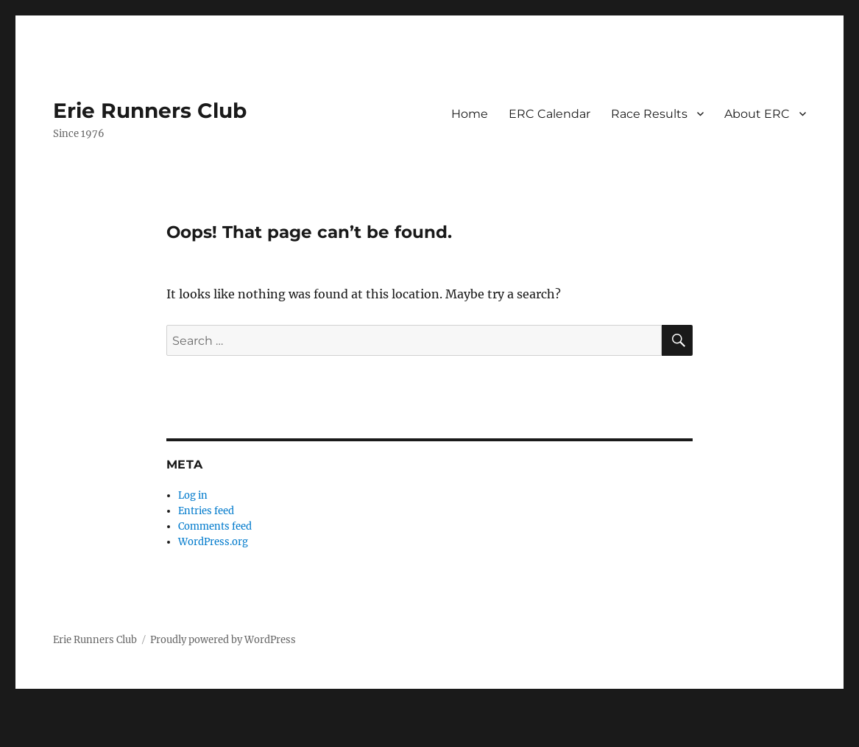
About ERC (757, 114)
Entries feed (206, 511)
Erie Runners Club (150, 110)
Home (469, 114)
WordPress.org (213, 542)
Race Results (649, 114)
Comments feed (215, 526)
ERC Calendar (549, 114)
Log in (193, 495)
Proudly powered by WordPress (223, 640)
